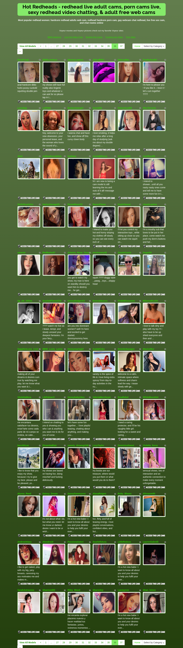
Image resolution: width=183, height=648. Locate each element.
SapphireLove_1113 (27, 325)
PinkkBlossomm (126, 280)
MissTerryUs (149, 104)
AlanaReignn (99, 457)
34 (102, 46)
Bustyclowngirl (75, 104)
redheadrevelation (52, 148)
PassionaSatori (76, 501)
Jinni (20, 148)
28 (64, 46)
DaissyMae (123, 59)
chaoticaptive (150, 192)
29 (70, 46)
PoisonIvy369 (125, 104)
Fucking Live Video (114, 37)
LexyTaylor (98, 413)
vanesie (21, 236)
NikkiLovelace (50, 59)
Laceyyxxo (123, 546)
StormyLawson (75, 59)
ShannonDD (49, 546)
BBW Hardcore (54, 37)
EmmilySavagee (126, 325)
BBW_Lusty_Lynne (53, 325)
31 (83, 46)
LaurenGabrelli (150, 501)
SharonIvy (98, 546)
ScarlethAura (99, 501)
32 (89, 46)
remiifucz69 (149, 148)
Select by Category (154, 46)
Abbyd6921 (99, 59)
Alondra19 (48, 501)
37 (121, 46)
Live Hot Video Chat (73, 37)
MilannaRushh (150, 280)
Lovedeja (22, 104)
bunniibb (97, 104)
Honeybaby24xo (76, 369)
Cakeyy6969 (124, 148)
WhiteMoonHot (150, 369)
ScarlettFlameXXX (52, 280)
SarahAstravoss (25, 546)
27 (57, 46)
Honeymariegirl (76, 325)
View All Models (28, 46)
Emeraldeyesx (100, 280)
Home (137, 46)
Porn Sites (130, 37)
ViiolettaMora (24, 369)
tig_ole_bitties (24, 280)
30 (76, 46)
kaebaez (72, 148)
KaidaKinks (99, 325)
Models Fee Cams (94, 37)
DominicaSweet (126, 413)
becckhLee (23, 413)
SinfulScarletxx (25, 192)
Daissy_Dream (50, 457)
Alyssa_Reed (24, 457)
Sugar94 (147, 236)
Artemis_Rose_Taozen (79, 236)
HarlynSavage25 (51, 192)
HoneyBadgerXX (76, 280)
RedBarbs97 (49, 236)
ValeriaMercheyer (102, 369)
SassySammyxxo (77, 457)
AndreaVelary (24, 501)
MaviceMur (148, 325)
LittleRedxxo (124, 501)
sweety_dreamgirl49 (78, 413)
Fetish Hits (103, 643)
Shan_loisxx (149, 546)
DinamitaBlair (50, 413)
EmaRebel (123, 369)
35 (108, 46)
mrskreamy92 (100, 236)
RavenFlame (99, 192)
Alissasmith (149, 457)
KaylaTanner (124, 192)
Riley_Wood (74, 546)
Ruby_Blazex (124, 457)
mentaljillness (100, 148)
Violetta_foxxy (150, 413)
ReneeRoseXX (75, 192)
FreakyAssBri (150, 59)
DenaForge (23, 59)
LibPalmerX (49, 369)
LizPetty (47, 104)
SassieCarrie (124, 236)
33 (96, 46)
